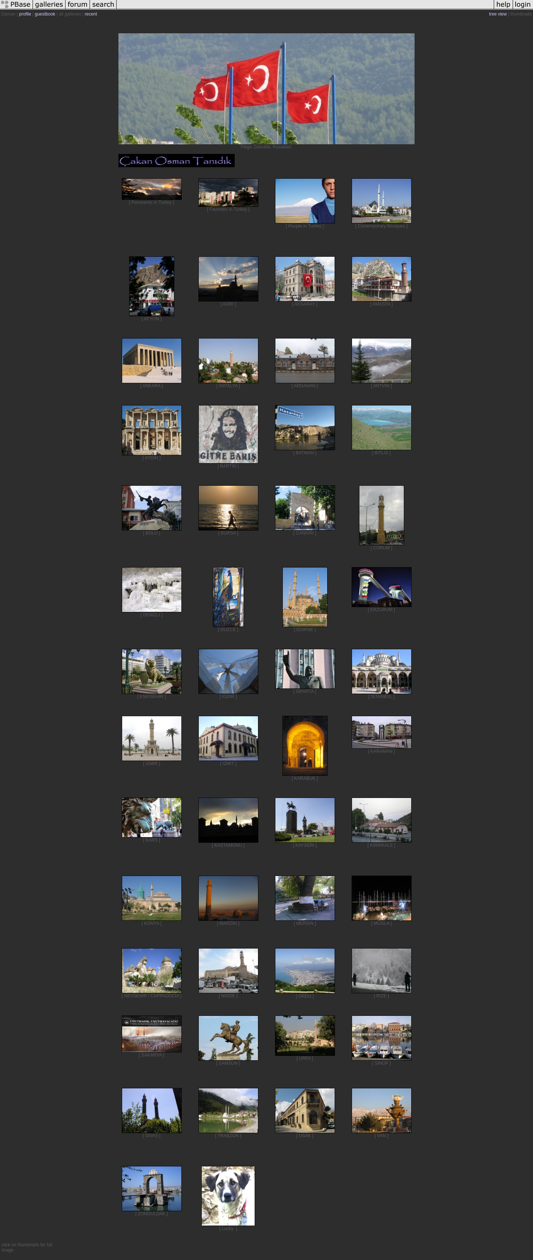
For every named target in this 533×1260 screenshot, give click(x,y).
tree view (498, 14)
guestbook (45, 14)
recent (91, 14)
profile (25, 14)
